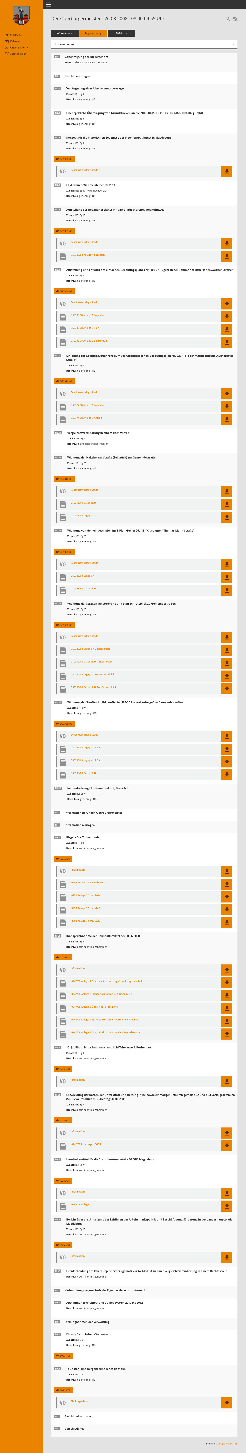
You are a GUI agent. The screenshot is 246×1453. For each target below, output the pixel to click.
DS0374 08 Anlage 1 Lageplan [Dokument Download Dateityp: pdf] (88, 405)
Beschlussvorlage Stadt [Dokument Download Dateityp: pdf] (84, 170)
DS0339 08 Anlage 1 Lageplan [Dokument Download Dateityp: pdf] (88, 315)
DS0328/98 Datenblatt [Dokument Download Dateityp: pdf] (83, 588)
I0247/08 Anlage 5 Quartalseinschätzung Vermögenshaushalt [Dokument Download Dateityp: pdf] (106, 1032)
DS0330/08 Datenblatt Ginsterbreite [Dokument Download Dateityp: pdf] (91, 661)
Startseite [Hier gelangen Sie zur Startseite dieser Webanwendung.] (13, 35)
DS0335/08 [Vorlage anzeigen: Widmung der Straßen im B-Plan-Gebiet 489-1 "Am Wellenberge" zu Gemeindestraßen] (66, 723)
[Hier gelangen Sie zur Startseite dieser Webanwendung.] (21, 15)
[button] (21, 47)
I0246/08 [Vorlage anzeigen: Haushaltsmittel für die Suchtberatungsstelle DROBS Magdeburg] (65, 1180)
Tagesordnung (93, 33)
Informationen (65, 33)
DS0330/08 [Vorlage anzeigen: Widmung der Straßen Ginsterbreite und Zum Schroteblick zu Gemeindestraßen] (66, 625)
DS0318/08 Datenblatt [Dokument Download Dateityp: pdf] (83, 502)
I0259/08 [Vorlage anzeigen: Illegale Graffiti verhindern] (65, 858)
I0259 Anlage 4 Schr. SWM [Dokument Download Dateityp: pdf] (85, 921)
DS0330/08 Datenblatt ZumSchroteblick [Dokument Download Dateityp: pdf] (94, 687)
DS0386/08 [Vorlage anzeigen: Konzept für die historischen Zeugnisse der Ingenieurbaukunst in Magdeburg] (66, 159)
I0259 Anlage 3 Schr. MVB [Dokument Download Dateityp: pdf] (85, 908)
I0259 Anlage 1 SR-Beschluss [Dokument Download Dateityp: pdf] (87, 882)
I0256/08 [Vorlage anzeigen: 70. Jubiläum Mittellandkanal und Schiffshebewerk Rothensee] (65, 1068)
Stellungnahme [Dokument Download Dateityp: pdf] (79, 1401)
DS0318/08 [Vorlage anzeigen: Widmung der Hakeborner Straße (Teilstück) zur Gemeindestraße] (66, 479)
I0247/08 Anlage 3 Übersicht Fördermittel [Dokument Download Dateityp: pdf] (94, 1006)
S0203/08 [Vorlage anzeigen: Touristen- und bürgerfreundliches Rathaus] (65, 1390)
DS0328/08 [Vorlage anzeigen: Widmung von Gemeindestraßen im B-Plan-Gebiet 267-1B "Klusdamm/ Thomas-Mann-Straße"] (66, 552)
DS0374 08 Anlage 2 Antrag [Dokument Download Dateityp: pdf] (86, 418)
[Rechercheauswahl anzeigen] (228, 19)
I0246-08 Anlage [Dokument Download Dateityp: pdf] (80, 1204)
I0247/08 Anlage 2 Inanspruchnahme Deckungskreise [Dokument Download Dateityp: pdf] (101, 994)
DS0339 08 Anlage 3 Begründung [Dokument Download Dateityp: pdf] (89, 340)
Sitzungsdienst (226, 1443)
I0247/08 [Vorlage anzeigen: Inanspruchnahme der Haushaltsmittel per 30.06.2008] (65, 957)
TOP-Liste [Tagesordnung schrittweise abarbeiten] (121, 33)
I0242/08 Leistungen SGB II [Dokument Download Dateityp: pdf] (86, 1144)
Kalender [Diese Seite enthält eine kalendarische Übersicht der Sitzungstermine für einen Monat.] (13, 41)
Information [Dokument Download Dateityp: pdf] (78, 869)
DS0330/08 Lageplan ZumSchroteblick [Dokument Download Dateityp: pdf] (92, 674)
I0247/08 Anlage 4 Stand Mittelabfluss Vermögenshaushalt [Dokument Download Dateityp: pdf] (105, 1019)
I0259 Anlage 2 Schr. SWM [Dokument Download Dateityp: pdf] (85, 895)
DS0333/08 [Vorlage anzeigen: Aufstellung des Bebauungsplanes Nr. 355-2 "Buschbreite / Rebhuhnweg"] (66, 231)
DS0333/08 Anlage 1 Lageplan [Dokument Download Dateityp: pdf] (88, 254)
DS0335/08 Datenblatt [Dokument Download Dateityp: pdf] (83, 773)
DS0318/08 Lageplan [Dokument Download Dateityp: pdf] (82, 515)
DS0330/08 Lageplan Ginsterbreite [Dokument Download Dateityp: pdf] (90, 648)
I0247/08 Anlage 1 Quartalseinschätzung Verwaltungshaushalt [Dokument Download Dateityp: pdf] (107, 981)
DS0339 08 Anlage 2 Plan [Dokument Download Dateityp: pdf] (85, 328)
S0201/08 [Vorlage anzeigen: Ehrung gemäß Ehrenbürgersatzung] (65, 1355)
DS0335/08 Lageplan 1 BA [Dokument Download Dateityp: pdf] (85, 747)
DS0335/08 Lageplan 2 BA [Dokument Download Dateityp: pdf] (85, 760)
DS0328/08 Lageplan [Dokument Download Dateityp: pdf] (82, 575)
